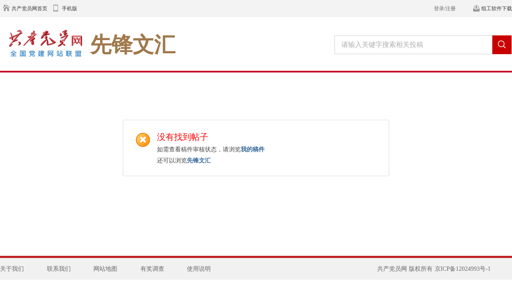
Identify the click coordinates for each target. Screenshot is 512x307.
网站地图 (105, 269)
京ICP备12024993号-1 (463, 269)
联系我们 (59, 269)
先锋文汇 (199, 160)
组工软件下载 (496, 9)
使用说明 (199, 269)
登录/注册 (445, 9)
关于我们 (12, 269)
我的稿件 (253, 149)
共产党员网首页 (29, 9)
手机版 (69, 9)
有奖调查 (152, 269)
